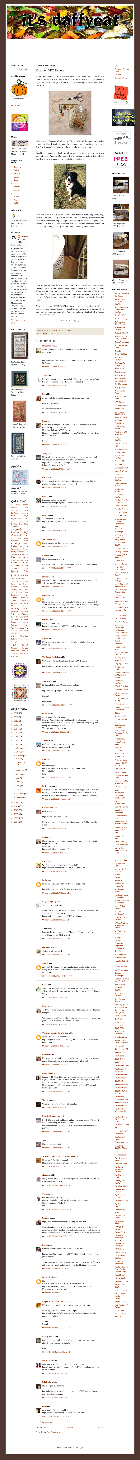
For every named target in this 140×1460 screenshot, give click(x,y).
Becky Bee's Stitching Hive (120, 413)
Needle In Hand (121, 880)
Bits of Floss (119, 423)
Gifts (25, 562)
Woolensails (119, 1310)
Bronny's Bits (120, 461)
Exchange (15, 543)
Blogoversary (16, 519)
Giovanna (46, 947)
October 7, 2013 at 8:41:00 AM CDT (56, 939)
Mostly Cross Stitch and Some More (121, 850)
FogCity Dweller (121, 664)
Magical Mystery (49, 902)
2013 (16, 745)
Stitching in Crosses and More (122, 1098)
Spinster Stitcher (121, 1052)
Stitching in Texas (121, 1102)
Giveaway (15, 565)
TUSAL (50, 333)
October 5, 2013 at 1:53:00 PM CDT (56, 367)
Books (25, 519)
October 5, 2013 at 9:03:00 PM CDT (56, 673)
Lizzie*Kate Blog (121, 807)
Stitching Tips (22, 628)
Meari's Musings (121, 841)
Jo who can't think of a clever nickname (58, 1156)
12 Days (15, 505)
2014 (16, 741)
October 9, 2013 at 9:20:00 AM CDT (56, 1132)
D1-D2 (45, 880)
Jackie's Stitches (121, 720)
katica (44, 478)
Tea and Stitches (121, 1155)
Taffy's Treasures (121, 1143)
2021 (16, 713)
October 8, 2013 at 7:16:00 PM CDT (56, 1108)
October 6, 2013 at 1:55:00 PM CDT (56, 829)
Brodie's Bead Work (19, 524)
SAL (12, 614)
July (18, 778)
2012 (16, 802)
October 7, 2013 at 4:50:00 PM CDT (56, 1046)
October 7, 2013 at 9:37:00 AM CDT (56, 955)
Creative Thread (121, 564)
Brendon (45, 1218)
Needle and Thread (119, 876)
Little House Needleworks (120, 797)
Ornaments (15, 598)
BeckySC (17, 167)
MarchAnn (46, 346)
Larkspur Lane (120, 772)
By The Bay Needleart (119, 490)
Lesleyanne (47, 786)
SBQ (18, 614)
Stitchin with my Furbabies (121, 1070)
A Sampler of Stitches (120, 328)
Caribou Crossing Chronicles (122, 501)
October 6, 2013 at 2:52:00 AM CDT (56, 732)
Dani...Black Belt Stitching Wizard (121, 585)
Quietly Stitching (121, 970)
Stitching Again (121, 1075)
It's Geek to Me (121, 716)
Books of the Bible (19, 521)
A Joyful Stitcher (121, 315)
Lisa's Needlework (119, 791)
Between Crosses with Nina (121, 419)
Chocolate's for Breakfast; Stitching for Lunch (121, 522)
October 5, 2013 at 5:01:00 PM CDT (56, 531)
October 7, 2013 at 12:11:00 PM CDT (56, 976)
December (20, 748)
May (18, 786)
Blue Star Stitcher (122, 449)
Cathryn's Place (121, 512)
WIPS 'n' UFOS (121, 1290)
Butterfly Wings (121, 471)
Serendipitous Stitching (120, 1032)
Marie (44, 1006)
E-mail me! (15, 105)
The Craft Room (121, 1164)
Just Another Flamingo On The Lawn (122, 733)
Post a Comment (46, 1422)
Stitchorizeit (119, 1134)
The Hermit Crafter (119, 1176)
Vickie (45, 375)
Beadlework (119, 409)
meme (19, 584)
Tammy (45, 1100)
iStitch (117, 713)
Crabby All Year (19, 535)
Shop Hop (15, 617)
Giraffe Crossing (121, 686)
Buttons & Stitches (119, 479)
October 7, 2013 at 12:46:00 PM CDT (57, 998)
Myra (44, 638)
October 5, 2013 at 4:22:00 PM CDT (56, 506)
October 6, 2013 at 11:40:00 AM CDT (57, 799)
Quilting (15, 608)
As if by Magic (120, 387)
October (19, 756)
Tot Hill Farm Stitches (120, 1257)
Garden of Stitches (119, 682)
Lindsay (45, 555)
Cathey (16, 170)
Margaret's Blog (121, 827)
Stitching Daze (120, 1081)
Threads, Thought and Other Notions (121, 1237)
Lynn (44, 1245)
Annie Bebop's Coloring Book (120, 380)
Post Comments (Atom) (56, 1432)
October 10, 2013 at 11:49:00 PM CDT (57, 1269)
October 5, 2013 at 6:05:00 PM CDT (56, 568)
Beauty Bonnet (48, 1337)
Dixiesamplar (120, 604)
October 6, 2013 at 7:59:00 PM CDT (56, 853)
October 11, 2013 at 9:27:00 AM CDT (57, 1328)
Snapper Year (19, 625)
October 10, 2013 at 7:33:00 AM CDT (57, 1185)
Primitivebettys (121, 958)
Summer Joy (16, 631)
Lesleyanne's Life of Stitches (121, 782)
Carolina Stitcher (121, 509)
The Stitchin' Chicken (119, 1196)
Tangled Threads (121, 1151)
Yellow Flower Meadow (120, 1315)
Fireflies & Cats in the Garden (121, 659)
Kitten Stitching (121, 760)
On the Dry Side (121, 931)
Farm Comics (22, 549)
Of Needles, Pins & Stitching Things (121, 925)
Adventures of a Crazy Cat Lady (121, 337)
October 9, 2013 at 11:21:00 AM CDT (57, 1166)
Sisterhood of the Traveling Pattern (19, 619)
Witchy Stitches (121, 1302)
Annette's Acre (120, 372)
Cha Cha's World (121, 516)
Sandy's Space (120, 1019)
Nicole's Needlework (119, 913)
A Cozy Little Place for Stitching (120, 301)
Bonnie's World (121, 452)
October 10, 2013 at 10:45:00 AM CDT (57, 1209)
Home (70, 1428)
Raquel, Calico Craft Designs (54, 1301)
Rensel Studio (120, 984)
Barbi (16, 203)
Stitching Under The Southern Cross (121, 1119)
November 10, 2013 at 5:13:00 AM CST (57, 1416)
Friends (14, 562)
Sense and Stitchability (119, 1027)
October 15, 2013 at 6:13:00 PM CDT (57, 1373)
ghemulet (46, 1175)
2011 (16, 806)
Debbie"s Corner (121, 601)
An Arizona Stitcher (119, 358)
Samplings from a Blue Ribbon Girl (121, 1006)
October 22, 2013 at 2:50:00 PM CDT (57, 1398)
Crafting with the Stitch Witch (121, 556)
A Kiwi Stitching (121, 319)
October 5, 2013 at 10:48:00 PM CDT (57, 705)
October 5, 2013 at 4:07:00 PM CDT (56, 488)
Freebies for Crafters (119, 668)
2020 (16, 717)
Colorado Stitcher (122, 548)
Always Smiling (121, 354)
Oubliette (118, 934)
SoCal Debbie (48, 1361)
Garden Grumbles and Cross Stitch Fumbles (122, 675)
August (19, 774)
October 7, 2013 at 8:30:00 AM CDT (56, 893)
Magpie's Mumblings (51, 1116)
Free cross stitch (19, 557)
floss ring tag (19, 554)
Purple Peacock (121, 967)
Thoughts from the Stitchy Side (55, 1033)
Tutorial (24, 645)
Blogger (80, 1447)
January (19, 797)
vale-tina (45, 620)
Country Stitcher (121, 552)
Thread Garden (121, 1232)
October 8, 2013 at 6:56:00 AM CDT (56, 1092)
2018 (16, 725)
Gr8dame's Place (121, 690)
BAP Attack (119, 402)
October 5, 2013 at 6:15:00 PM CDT (56, 587)
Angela (16, 190)
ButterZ (118, 474)
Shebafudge (119, 1046)
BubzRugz (119, 464)
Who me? (19, 654)
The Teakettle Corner (120, 1216)
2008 (16, 818)
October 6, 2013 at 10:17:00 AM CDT (57, 777)
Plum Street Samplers (119, 950)
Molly (45, 333)
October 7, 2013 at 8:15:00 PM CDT (56, 1065)
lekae (44, 1406)
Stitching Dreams (121, 1088)
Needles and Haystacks (119, 885)
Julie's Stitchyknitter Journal (120, 725)
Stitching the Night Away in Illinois (120, 1111)
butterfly (46, 714)
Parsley (16, 200)
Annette (45, 740)
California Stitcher (119, 496)
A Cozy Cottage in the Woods (122, 295)
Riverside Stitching (118, 989)
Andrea (45, 963)
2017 (16, 729)
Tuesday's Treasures (19, 642)
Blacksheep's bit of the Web (121, 433)
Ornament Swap (19, 595)
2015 (16, 737)
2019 (16, 721)
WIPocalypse (15, 656)
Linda (44, 421)
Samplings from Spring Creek (121, 1011)
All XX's (118, 351)
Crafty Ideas (16, 538)
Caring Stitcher (121, 506)
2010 (16, 810)
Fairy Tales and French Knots (121, 637)
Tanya (16, 193)
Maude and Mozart (119, 837)
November (20, 752)
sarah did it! (119, 1022)
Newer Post (41, 1428)
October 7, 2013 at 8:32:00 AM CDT (56, 920)
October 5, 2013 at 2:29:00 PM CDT (56, 469)
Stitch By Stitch (121, 1059)
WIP (26, 653)
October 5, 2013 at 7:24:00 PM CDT (56, 611)
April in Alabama (121, 384)
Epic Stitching (120, 619)
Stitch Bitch (119, 1056)
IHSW (22, 576)
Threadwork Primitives (119, 1244)
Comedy (14, 527)
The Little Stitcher (122, 1186)
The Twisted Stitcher (119, 1222)
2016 (16, 733)
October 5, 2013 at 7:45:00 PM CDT (56, 630)
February (20, 794)
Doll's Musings (120, 615)
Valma (45, 1194)
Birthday (14, 513)
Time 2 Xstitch (120, 1252)
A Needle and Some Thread (120, 323)
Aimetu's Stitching (122, 342)
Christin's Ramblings (119, 530)
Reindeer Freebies (19, 611)
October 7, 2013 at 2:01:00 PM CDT (56, 1024)
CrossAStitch (47, 808)
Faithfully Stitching (118, 642)
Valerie (16, 197)
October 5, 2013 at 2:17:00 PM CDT (56, 445)
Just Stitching (120, 739)
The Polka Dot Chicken (120, 1191)
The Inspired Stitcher (51, 657)
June (18, 782)
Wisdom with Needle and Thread (120, 1296)
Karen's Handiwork (119, 749)
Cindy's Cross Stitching (120, 544)
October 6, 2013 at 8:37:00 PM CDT (56, 871)
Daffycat (49, 330)
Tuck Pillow (23, 639)
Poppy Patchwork (122, 954)
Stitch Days (119, 1062)
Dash (26, 538)
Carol (44, 985)
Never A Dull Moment (120, 907)
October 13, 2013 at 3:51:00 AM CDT (57, 1352)
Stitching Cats (120, 1078)
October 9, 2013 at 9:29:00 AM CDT (56, 1148)
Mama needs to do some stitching (121, 822)
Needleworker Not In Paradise (122, 902)
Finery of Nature (17, 552)
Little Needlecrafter (120, 802)
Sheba (25, 614)
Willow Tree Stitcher (119, 1286)
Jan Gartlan (47, 539)
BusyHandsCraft (121, 468)
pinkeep (25, 606)
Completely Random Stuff (19, 531)
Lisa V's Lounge (121, 787)
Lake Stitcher (120, 769)
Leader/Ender (20, 579)
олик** (45, 496)
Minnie (45, 837)
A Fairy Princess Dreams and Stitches (121, 309)
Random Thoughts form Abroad (122, 980)
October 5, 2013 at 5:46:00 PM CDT (56, 547)
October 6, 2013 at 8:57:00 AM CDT (56, 751)
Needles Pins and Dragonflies (121, 896)
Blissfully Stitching (118, 439)
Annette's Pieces (121, 375)
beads (26, 510)
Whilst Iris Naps (121, 1275)
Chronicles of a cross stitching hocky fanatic (121, 537)
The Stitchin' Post (121, 1201)
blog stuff (19, 515)
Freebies (118, 75)
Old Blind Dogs (22, 592)
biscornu (25, 513)
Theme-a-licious (17, 633)
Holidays (24, 568)
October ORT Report (21, 764)
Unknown (46, 595)
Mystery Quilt (17, 589)
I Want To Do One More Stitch (122, 708)
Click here (43, 315)
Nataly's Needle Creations (121, 870)
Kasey (44, 861)
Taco (26, 631)
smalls (25, 622)
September (20, 770)
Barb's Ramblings (122, 405)
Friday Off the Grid (19, 560)
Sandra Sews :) (121, 1016)
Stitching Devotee (121, 1084)
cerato (44, 515)
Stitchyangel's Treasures (120, 1138)
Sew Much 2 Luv (121, 1037)
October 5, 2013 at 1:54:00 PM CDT (56, 386)
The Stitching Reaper (120, 1211)
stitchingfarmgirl (121, 1130)
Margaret (46, 577)
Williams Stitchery (122, 1281)
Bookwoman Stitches (119, 456)
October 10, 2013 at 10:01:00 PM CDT (57, 1236)
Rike (44, 759)
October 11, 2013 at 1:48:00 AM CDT (57, 1293)
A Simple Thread (121, 333)
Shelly (44, 453)
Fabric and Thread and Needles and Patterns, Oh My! (121, 628)
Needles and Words (119, 890)
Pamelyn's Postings (119, 939)
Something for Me (122, 1049)
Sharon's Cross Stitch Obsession (121, 1041)
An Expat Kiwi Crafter (120, 364)
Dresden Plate (19, 541)
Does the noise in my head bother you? (121, 610)
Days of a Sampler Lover (120, 596)
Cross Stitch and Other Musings (121, 568)
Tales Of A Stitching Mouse (121, 1147)
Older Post (99, 1428)
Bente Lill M (47, 1277)
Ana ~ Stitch (119, 369)
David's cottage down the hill (121, 591)
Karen (16, 180)
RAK (25, 608)
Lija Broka (46, 1382)
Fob (26, 554)
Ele (43, 394)
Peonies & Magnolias (119, 944)
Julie (44, 1140)
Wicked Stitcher (121, 1278)
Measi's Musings (121, 845)
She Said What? (121, 78)
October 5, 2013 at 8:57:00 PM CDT (56, 649)
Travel (13, 636)
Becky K (17, 174)
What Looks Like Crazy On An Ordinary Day (121, 1269)
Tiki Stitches (119, 1249)
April (18, 790)
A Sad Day (20, 759)
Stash (13, 628)
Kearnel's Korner (121, 753)
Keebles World (120, 757)
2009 (16, 814)
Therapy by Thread (119, 1228)
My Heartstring (121, 860)
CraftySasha (119, 561)
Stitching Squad (121, 1106)
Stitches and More (122, 1066)
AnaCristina (47, 681)
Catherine (46, 1055)
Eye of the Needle (121, 622)
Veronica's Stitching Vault (120, 1262)
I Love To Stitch (121, 704)
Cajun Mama (47, 1073)
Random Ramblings (119, 974)
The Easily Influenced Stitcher (119, 1169)
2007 (16, 822)
